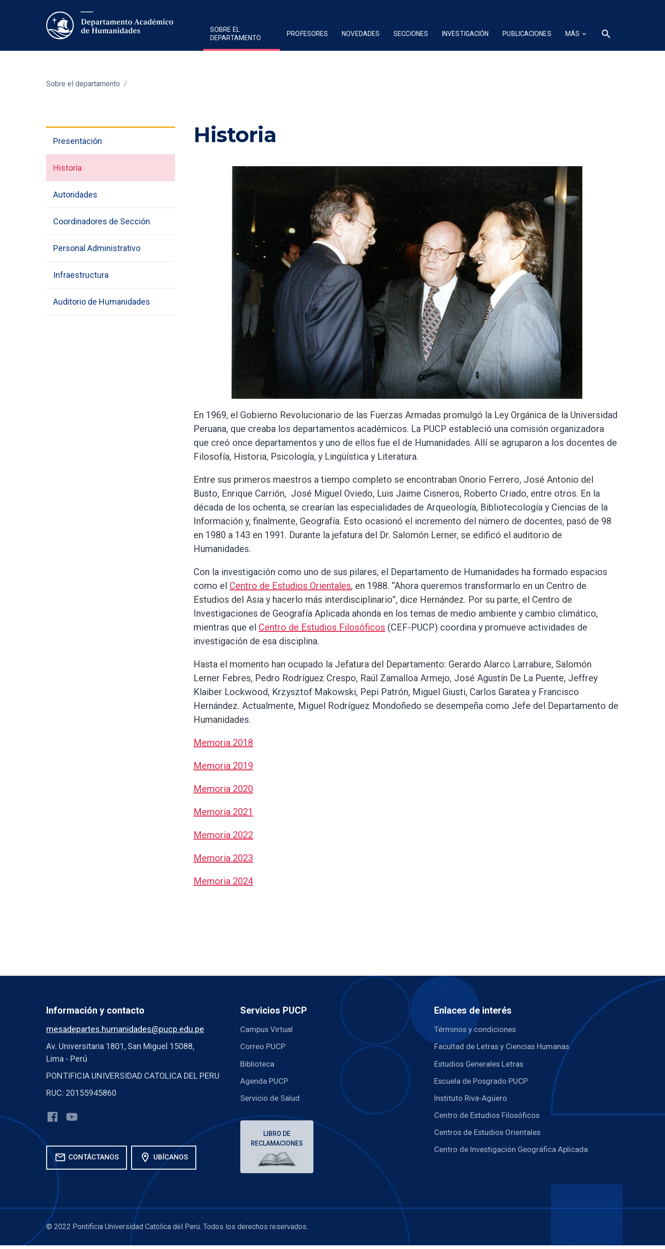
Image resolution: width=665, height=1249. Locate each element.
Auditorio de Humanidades (101, 301)
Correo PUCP (264, 1046)
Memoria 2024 (223, 881)
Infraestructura (81, 275)
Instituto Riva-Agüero (472, 1097)
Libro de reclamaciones (278, 1138)
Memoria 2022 (223, 835)
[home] (109, 25)
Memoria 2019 (223, 765)
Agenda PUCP (265, 1080)
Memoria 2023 (223, 858)
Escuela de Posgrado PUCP (484, 1080)
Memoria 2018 (223, 742)
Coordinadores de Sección (101, 221)
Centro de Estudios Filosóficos (322, 627)
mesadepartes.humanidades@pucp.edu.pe (125, 1029)
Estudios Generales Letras (482, 1063)
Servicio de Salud (271, 1097)
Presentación (77, 141)
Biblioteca (258, 1063)
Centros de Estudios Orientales (491, 1131)
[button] (241, 35)
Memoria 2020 (223, 788)
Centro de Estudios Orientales (290, 585)
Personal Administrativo (96, 248)
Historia (67, 168)
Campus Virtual (268, 1029)
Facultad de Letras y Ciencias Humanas (506, 1046)
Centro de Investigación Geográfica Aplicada (515, 1148)
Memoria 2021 (223, 811)
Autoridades (75, 194)
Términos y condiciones (478, 1029)
